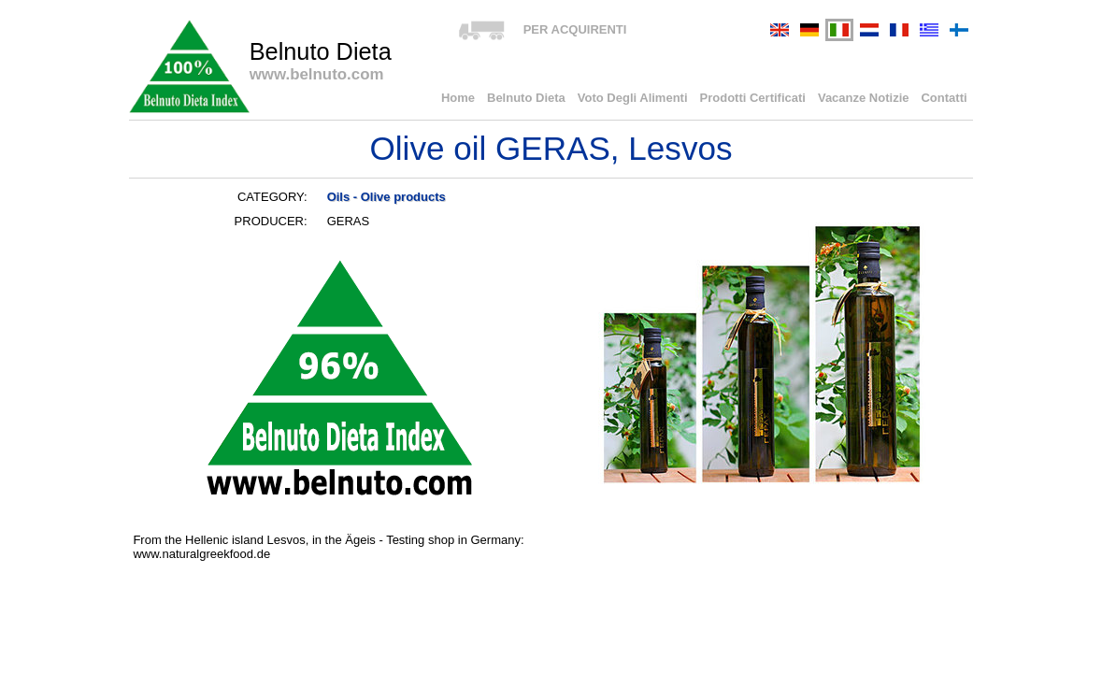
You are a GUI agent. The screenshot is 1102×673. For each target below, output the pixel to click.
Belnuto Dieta (526, 98)
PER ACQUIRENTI (575, 29)
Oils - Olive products (386, 197)
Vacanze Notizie (863, 98)
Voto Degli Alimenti (633, 98)
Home (458, 98)
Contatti (943, 98)
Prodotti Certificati (753, 98)
